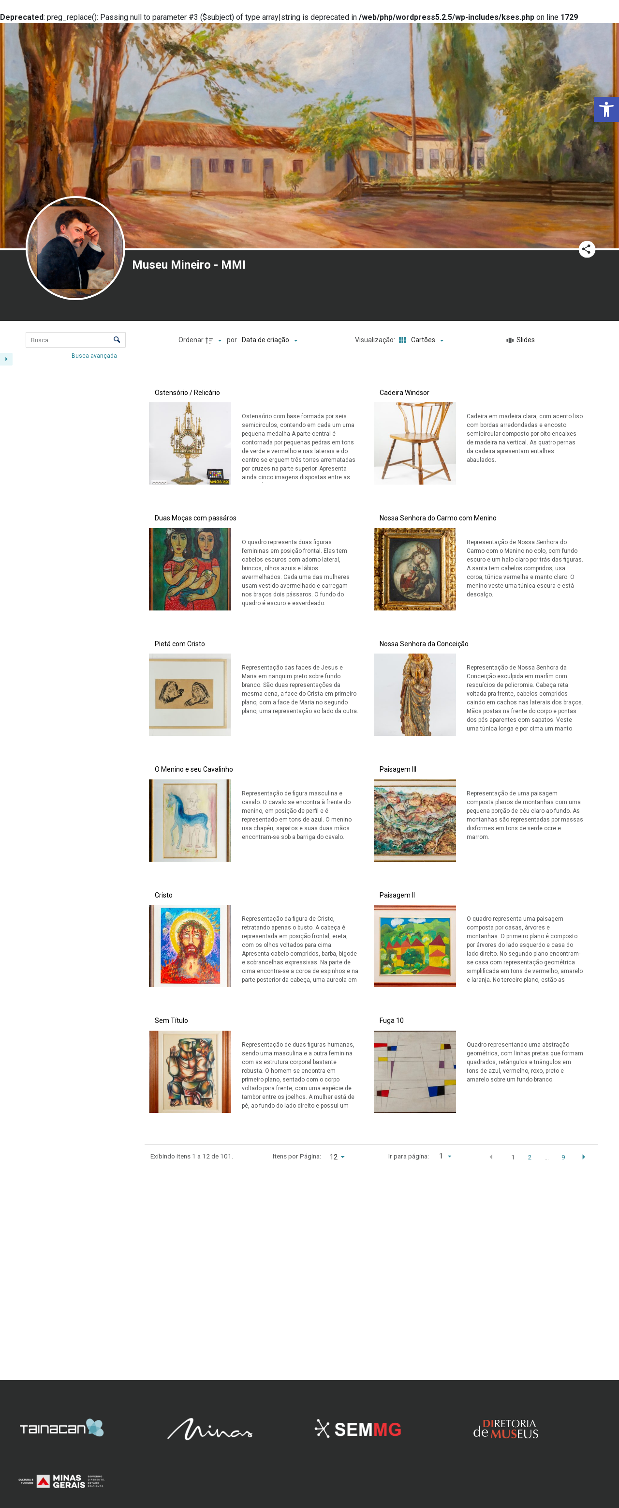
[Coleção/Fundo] (68, 510)
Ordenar (191, 340)
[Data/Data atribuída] (68, 463)
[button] (606, 109)
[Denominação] (68, 587)
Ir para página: (408, 1156)
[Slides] (521, 340)
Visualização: (376, 340)
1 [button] (513, 1157)
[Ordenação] (269, 340)
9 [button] (563, 1157)
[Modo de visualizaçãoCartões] (420, 340)
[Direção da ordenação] (215, 340)
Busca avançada (95, 355)
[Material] (68, 743)
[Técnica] (68, 820)
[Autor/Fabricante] (68, 665)
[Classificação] (68, 945)
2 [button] (529, 1157)
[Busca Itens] (76, 340)
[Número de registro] (68, 416)
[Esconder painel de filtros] (6, 359)
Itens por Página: (297, 1156)
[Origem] (68, 867)
